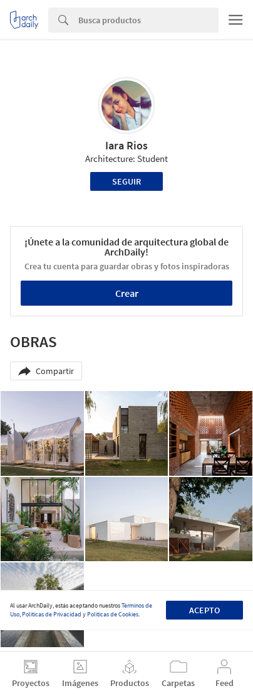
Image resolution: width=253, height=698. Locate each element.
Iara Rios (126, 145)
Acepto (204, 610)
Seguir (126, 181)
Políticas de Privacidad (51, 614)
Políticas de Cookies (112, 614)
